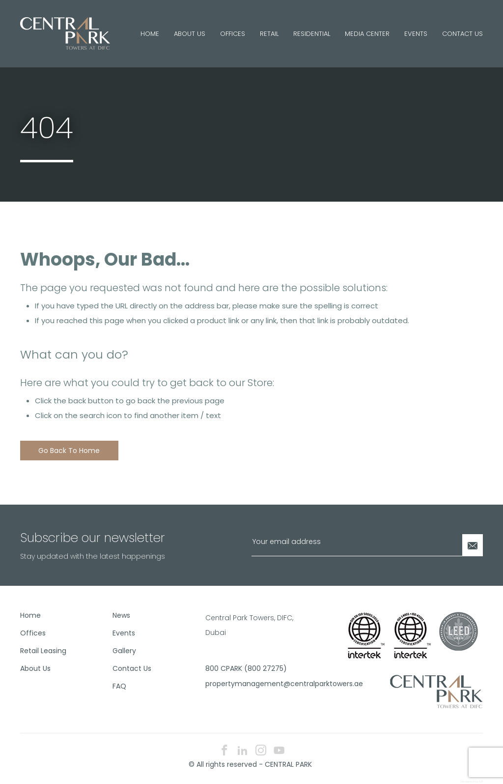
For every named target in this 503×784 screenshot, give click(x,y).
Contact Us (462, 33)
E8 (481, 782)
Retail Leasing (43, 651)
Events (415, 33)
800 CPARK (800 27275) (246, 668)
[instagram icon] (260, 751)
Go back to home (69, 450)
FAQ (119, 686)
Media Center (367, 33)
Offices (232, 33)
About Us (189, 33)
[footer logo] (436, 691)
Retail (269, 33)
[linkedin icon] (242, 751)
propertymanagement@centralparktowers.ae (247, 684)
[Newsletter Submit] (472, 545)
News (121, 615)
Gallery (124, 651)
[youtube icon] (279, 751)
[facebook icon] (224, 751)
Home (149, 33)
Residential (311, 33)
